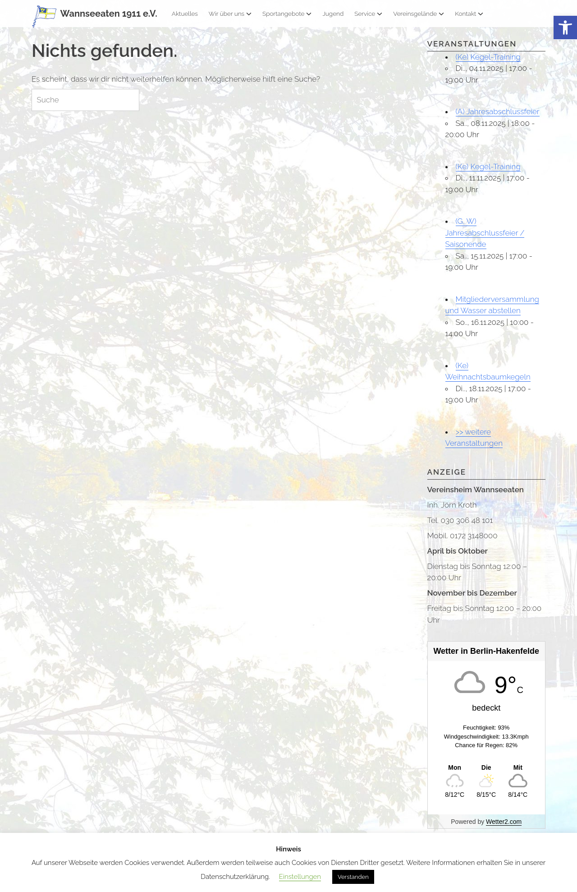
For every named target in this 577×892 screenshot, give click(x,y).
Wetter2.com (504, 821)
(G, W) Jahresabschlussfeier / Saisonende (485, 233)
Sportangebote (286, 13)
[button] (565, 28)
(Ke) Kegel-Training (488, 56)
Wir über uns (230, 13)
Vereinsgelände (418, 13)
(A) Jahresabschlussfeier (498, 111)
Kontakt (469, 13)
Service (368, 13)
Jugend (332, 13)
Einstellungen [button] (300, 877)
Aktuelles (185, 13)
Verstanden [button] (353, 877)
